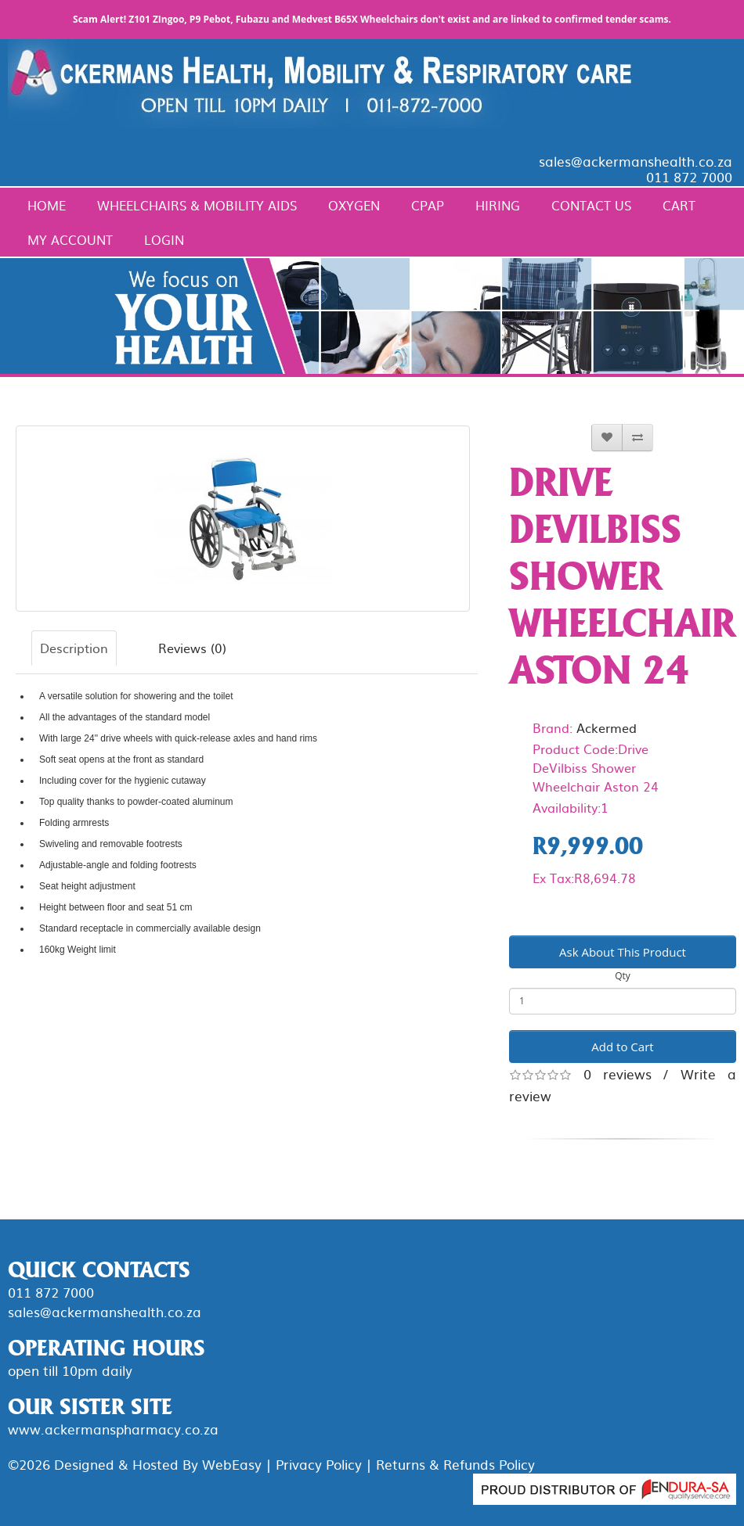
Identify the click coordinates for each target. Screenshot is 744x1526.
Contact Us (591, 205)
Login (164, 239)
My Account (70, 239)
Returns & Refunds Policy (455, 1464)
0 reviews (617, 1073)
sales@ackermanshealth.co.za (635, 161)
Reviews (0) (192, 647)
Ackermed (606, 727)
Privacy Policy (319, 1464)
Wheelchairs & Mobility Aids (197, 205)
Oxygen (354, 205)
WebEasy (232, 1464)
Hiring (497, 205)
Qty (622, 975)
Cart (679, 205)
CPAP (427, 205)
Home (46, 205)
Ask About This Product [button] (622, 952)
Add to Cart (622, 1046)
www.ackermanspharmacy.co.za (113, 1428)
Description (74, 647)
